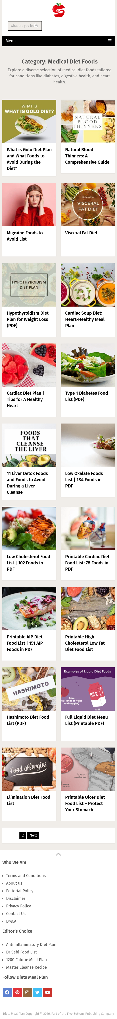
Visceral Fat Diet (81, 232)
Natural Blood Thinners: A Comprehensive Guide (87, 156)
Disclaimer (15, 898)
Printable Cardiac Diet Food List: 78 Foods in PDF (87, 563)
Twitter (37, 992)
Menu (11, 40)
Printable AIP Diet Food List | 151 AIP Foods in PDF (25, 643)
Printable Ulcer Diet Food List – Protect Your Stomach (85, 803)
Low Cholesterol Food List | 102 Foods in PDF (28, 563)
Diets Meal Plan (14, 1014)
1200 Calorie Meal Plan (26, 959)
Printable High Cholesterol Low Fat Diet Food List (85, 643)
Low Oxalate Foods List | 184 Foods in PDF (84, 480)
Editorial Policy (19, 890)
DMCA (11, 921)
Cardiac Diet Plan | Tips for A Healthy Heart (25, 399)
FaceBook (7, 992)
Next (33, 835)
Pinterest (17, 992)
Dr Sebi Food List (21, 952)
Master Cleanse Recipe (26, 967)
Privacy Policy (18, 906)
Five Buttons (75, 1014)
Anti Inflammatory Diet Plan (31, 944)
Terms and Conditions (26, 875)
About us (14, 883)
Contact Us (15, 913)
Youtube (47, 992)
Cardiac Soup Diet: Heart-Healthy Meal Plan (84, 319)
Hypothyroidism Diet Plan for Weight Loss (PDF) (27, 319)
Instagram (27, 992)
